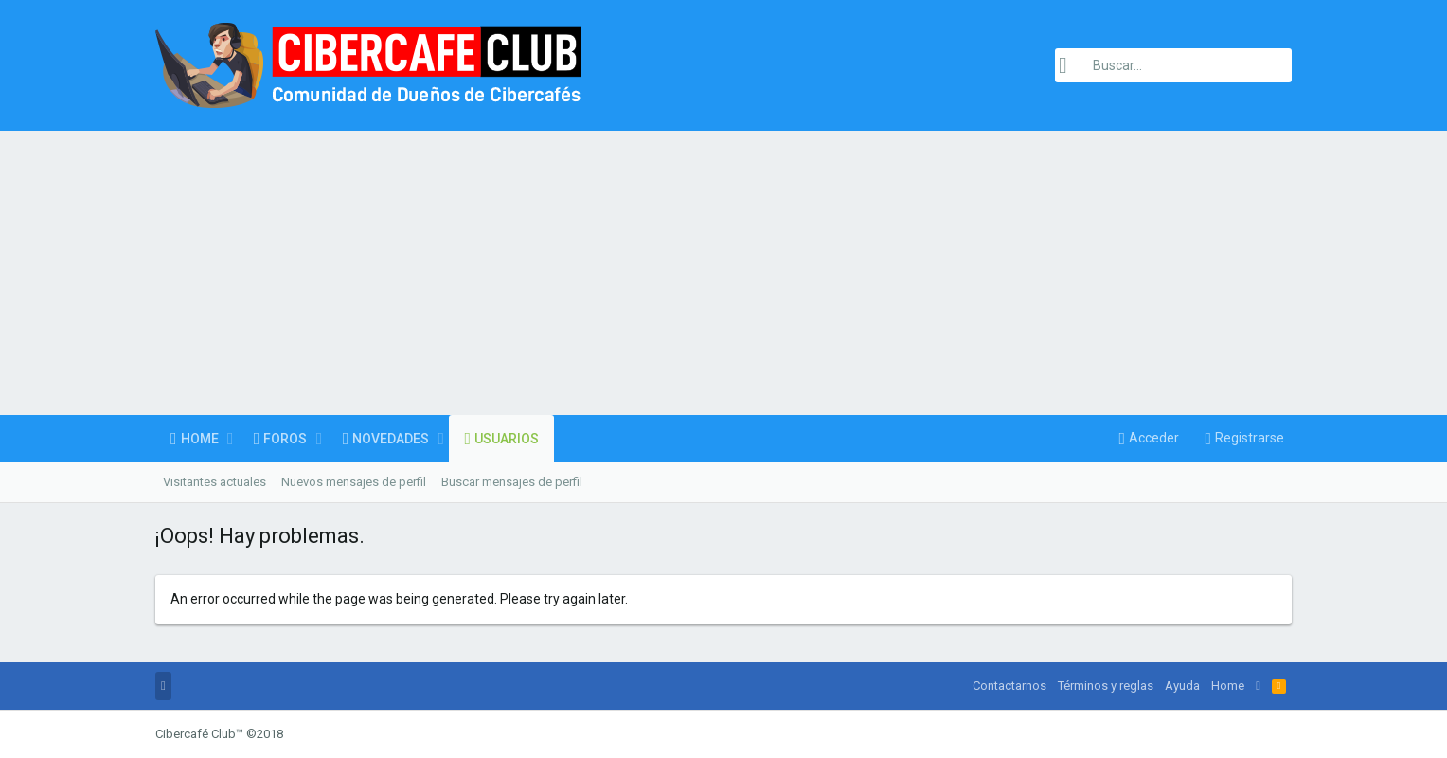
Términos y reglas (1105, 685)
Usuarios (506, 438)
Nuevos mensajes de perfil (353, 482)
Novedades (390, 438)
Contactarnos (1009, 685)
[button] (231, 438)
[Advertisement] (723, 273)
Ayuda (1182, 685)
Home (200, 438)
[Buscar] (1173, 65)
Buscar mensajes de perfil (511, 482)
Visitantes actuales (214, 482)
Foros (285, 438)
